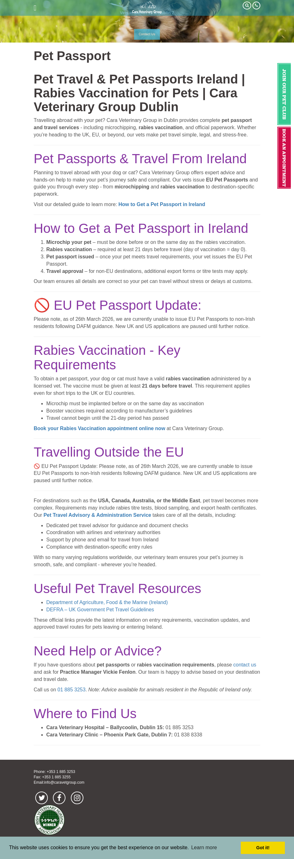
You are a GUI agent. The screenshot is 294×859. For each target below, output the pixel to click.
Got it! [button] (262, 847)
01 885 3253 (72, 689)
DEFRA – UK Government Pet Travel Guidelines (100, 609)
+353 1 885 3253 (61, 772)
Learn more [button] (204, 847)
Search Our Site (247, 5)
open (35, 8)
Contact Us (147, 34)
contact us (244, 664)
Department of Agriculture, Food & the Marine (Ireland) (107, 602)
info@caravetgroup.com (64, 782)
